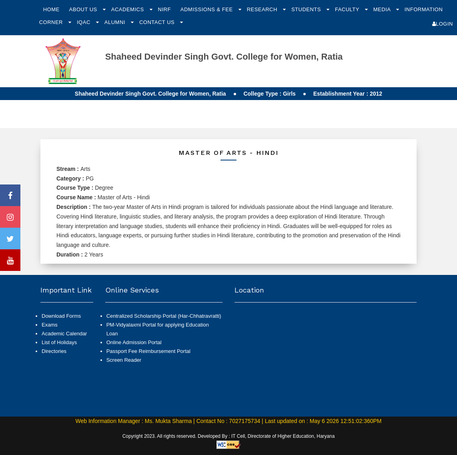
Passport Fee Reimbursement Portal (148, 351)
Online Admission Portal (134, 342)
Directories (54, 351)
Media (382, 9)
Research (263, 9)
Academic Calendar (64, 334)
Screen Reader (123, 360)
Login (442, 24)
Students (307, 9)
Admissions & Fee (207, 9)
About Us (84, 9)
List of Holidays (59, 342)
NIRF (164, 9)
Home (51, 9)
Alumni (115, 22)
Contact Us (157, 22)
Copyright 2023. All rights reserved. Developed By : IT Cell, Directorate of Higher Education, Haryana (228, 436)
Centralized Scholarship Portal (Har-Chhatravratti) (163, 316)
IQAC (84, 22)
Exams (50, 325)
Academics (128, 9)
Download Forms (61, 316)
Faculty (348, 9)
